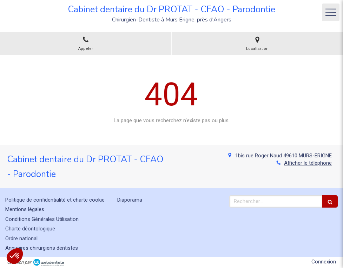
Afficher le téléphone (308, 163)
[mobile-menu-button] (330, 12)
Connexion (323, 262)
